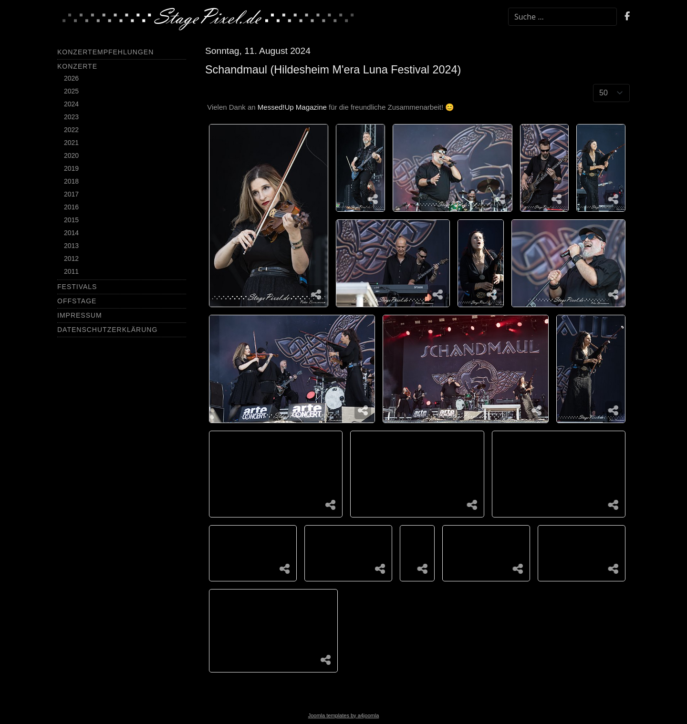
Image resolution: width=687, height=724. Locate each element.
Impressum (79, 315)
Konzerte (77, 66)
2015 (71, 220)
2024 (71, 104)
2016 (71, 207)
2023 (71, 117)
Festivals (77, 286)
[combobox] (562, 17)
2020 (71, 155)
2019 (71, 168)
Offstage (76, 301)
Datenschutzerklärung (107, 329)
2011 (71, 271)
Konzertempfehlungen (105, 52)
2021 (71, 142)
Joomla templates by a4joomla (343, 715)
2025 (71, 91)
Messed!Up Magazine (292, 107)
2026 (71, 78)
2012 (71, 258)
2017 (71, 194)
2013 (71, 245)
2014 (71, 233)
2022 (71, 130)
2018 (71, 181)
